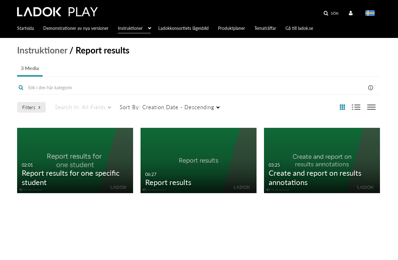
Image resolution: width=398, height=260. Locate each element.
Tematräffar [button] (265, 28)
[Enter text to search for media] (174, 88)
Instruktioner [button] (130, 28)
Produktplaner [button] (231, 28)
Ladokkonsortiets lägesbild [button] (183, 28)
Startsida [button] (25, 28)
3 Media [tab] (30, 68)
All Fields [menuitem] (80, 107)
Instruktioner (42, 50)
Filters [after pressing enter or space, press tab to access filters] (31, 107)
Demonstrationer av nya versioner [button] (76, 28)
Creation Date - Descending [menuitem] (167, 107)
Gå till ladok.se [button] (299, 28)
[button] (331, 13)
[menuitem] (352, 13)
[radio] (342, 107)
